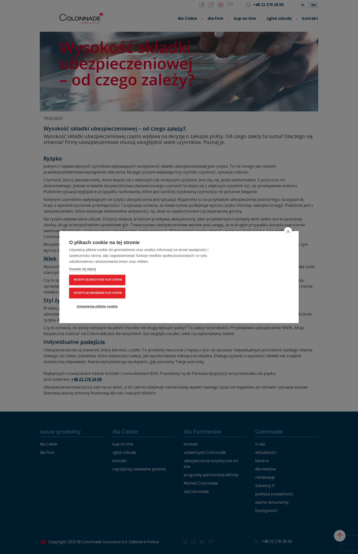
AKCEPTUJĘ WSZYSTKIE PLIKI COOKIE (260, 263)
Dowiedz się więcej (82, 285)
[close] (288, 247)
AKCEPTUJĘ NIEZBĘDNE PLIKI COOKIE (260, 276)
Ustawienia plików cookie (259, 290)
